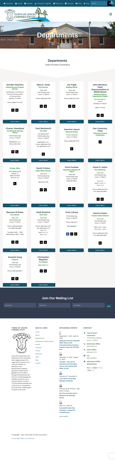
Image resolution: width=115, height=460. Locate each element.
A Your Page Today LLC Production (23, 438)
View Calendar (63, 416)
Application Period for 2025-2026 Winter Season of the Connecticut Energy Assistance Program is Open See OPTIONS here (69, 345)
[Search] (109, 3)
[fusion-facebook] (67, 234)
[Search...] (98, 3)
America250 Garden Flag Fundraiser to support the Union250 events (67, 410)
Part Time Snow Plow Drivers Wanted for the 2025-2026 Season (68, 395)
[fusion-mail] (12, 110)
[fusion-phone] (16, 110)
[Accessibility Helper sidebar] (112, 2)
